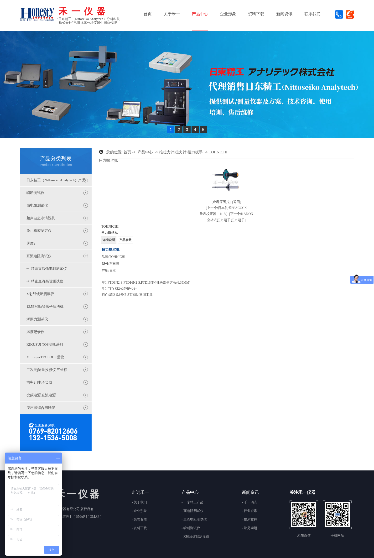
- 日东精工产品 (192, 502)
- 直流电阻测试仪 (194, 519)
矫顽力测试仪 (37, 319)
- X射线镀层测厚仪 (195, 536)
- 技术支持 (249, 519)
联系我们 (312, 14)
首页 (148, 14)
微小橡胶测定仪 (39, 231)
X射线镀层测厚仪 (40, 294)
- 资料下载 (139, 528)
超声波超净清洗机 (40, 218)
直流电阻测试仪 (39, 256)
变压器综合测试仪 (40, 408)
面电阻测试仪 (37, 205)
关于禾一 (172, 14)
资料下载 (256, 14)
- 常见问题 (249, 528)
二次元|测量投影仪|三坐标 (46, 370)
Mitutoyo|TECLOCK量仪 (45, 357)
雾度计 (31, 243)
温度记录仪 (35, 332)
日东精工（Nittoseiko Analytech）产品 (55, 180)
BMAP (80, 516)
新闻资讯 (284, 14)
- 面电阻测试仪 (192, 511)
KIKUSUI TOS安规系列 (44, 344)
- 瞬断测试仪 (191, 528)
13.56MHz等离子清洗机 (44, 306)
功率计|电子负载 (39, 382)
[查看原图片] (221, 202)
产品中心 (200, 14)
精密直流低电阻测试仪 (49, 269)
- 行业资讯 (249, 511)
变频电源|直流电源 (41, 395)
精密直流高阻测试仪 (47, 281)
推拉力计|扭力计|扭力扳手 (181, 152)
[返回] (236, 202)
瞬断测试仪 (35, 193)
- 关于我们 (139, 502)
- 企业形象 (139, 511)
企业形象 (228, 14)
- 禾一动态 (249, 502)
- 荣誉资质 (139, 519)
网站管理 (62, 516)
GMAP (94, 516)
